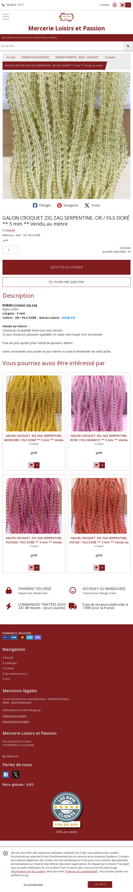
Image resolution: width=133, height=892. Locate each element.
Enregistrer (67, 205)
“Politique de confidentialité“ (81, 871)
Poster (92, 205)
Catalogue (9, 663)
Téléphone (10, 756)
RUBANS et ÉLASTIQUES (35, 57)
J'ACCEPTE (100, 884)
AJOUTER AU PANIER (66, 267)
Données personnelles (15, 721)
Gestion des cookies (14, 716)
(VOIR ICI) (68, 318)
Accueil (11, 57)
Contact (104, 5)
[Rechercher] (128, 46)
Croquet (110, 57)
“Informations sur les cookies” (28, 871)
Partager (42, 205)
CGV (6, 679)
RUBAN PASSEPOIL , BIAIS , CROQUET (77, 57)
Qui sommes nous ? (15, 673)
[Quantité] (10, 250)
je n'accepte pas (33, 884)
